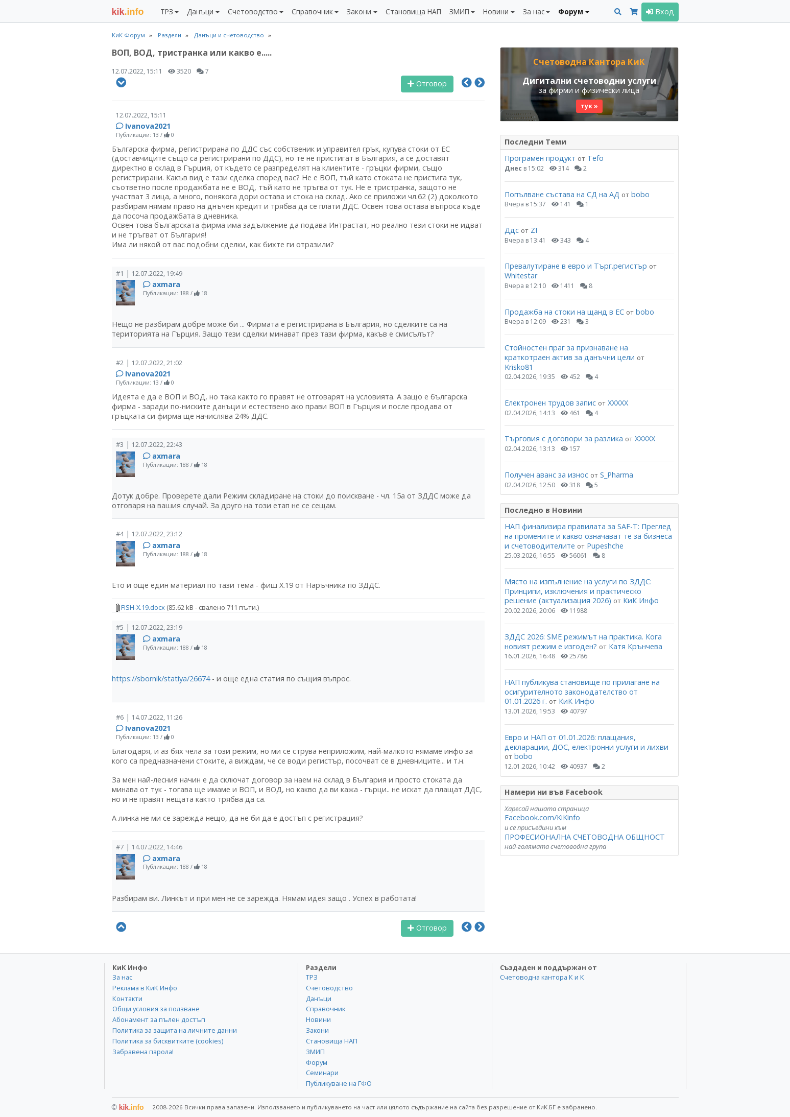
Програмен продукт (540, 158)
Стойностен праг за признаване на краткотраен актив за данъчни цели (570, 352)
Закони (317, 1030)
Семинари (322, 1072)
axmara (166, 284)
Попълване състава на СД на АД (562, 194)
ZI (534, 230)
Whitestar (521, 275)
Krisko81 (519, 367)
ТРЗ (312, 977)
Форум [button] (570, 11)
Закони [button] (359, 11)
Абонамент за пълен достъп (158, 1019)
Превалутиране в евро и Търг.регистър (576, 266)
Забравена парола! (143, 1051)
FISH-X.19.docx (140, 607)
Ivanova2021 (148, 126)
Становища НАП (413, 11)
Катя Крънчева (635, 646)
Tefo (595, 158)
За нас (122, 977)
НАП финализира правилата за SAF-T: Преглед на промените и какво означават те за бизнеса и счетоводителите (588, 535)
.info (128, 12)
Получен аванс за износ (547, 475)
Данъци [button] (200, 11)
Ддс (512, 230)
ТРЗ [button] (166, 11)
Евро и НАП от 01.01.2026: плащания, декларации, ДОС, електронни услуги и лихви (586, 742)
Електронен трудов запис (550, 403)
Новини (318, 1019)
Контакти (127, 998)
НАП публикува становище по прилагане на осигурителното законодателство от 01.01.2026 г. (582, 691)
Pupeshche (605, 546)
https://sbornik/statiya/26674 (161, 678)
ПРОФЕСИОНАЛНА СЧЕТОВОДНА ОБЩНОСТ (585, 837)
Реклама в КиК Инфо (144, 987)
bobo (640, 194)
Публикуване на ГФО (339, 1083)
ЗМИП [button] (459, 11)
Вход (660, 11)
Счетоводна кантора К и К (542, 977)
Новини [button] (496, 11)
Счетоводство (329, 987)
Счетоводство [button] (253, 11)
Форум (316, 1062)
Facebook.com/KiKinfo (542, 817)
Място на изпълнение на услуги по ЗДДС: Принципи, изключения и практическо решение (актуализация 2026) (578, 591)
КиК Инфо (641, 600)
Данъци (318, 998)
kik (128, 1107)
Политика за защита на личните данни (174, 1030)
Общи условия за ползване (156, 1008)
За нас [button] (533, 11)
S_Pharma (616, 475)
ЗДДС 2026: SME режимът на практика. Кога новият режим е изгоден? (583, 641)
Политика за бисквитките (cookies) (167, 1040)
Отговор (427, 83)
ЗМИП (315, 1051)
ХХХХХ (618, 403)
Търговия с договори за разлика (565, 438)
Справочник (325, 1008)
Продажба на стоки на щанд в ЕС (564, 312)
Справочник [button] (312, 11)
